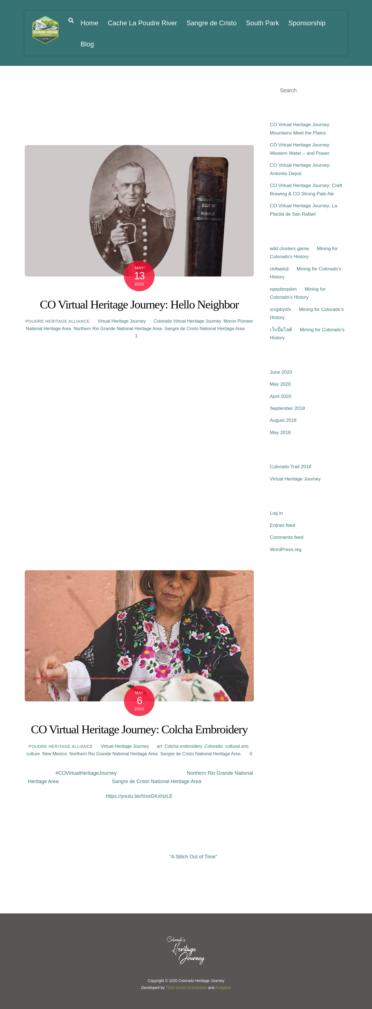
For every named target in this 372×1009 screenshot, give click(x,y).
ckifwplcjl (279, 268)
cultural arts (237, 746)
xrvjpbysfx (280, 309)
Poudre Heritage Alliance (57, 321)
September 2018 (287, 408)
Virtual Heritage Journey (122, 320)
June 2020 (281, 372)
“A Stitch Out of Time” (193, 856)
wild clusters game (289, 248)
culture (33, 753)
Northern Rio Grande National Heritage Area (118, 328)
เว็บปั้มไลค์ (281, 329)
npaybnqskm (283, 289)
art (159, 746)
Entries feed (282, 525)
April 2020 (280, 396)
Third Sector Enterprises (186, 988)
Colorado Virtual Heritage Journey (187, 320)
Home (89, 23)
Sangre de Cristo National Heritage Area (204, 328)
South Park (262, 23)
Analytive (223, 988)
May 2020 (280, 384)
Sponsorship (306, 23)
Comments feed (287, 537)
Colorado (214, 746)
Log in (276, 513)
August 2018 (283, 420)
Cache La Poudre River (142, 23)
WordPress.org (286, 549)
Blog (87, 44)
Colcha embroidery (183, 746)
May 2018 (280, 432)
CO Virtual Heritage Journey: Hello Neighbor (139, 304)
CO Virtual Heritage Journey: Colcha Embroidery (139, 729)
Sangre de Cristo (212, 23)
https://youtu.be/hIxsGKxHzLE (139, 796)
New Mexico (54, 753)
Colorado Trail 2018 (290, 466)
